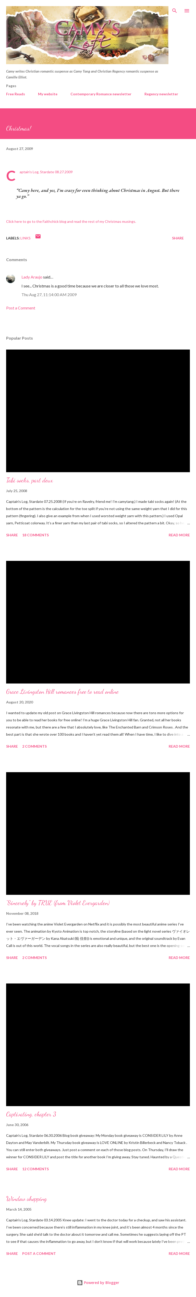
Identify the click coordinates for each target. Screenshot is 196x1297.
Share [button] (178, 238)
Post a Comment (20, 307)
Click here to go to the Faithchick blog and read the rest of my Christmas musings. (71, 221)
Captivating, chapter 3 (31, 1114)
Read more (179, 535)
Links (25, 238)
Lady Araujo (31, 276)
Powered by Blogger (98, 1282)
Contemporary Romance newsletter (100, 94)
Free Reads (15, 94)
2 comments (34, 746)
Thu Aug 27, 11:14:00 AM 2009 (49, 294)
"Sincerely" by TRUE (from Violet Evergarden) (57, 903)
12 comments (35, 1169)
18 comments (35, 535)
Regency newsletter (161, 94)
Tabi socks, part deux (29, 480)
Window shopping (26, 1198)
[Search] (175, 9)
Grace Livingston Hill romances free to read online (62, 691)
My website (47, 94)
